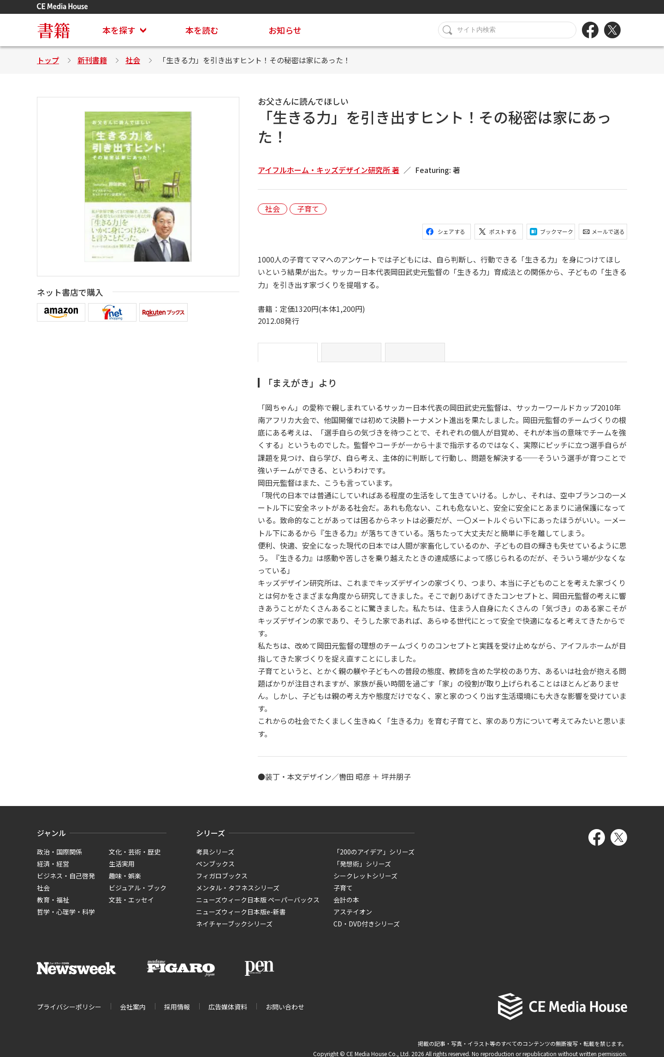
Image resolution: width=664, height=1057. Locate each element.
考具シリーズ (215, 859)
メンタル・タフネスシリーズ (237, 895)
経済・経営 (53, 871)
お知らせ (285, 30)
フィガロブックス (222, 883)
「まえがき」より (292, 356)
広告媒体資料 (227, 1014)
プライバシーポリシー (69, 1014)
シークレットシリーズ (365, 883)
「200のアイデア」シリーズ (374, 859)
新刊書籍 (92, 60)
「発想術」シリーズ (362, 871)
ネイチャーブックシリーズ (234, 931)
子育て (308, 208)
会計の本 (346, 907)
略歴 (424, 356)
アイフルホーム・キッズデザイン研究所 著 (328, 169)
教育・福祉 (53, 907)
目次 (360, 356)
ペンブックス (215, 871)
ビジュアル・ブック (137, 895)
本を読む (202, 30)
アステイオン (352, 919)
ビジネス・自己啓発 (66, 883)
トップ (48, 60)
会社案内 (133, 1014)
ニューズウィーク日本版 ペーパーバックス (258, 907)
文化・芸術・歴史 (134, 859)
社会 (132, 60)
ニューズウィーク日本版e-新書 (241, 919)
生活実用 (122, 871)
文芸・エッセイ (131, 907)
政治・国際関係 (59, 859)
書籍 (53, 30)
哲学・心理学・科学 (66, 919)
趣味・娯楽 (125, 883)
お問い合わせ (285, 1014)
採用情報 (177, 1014)
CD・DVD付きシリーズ (366, 931)
